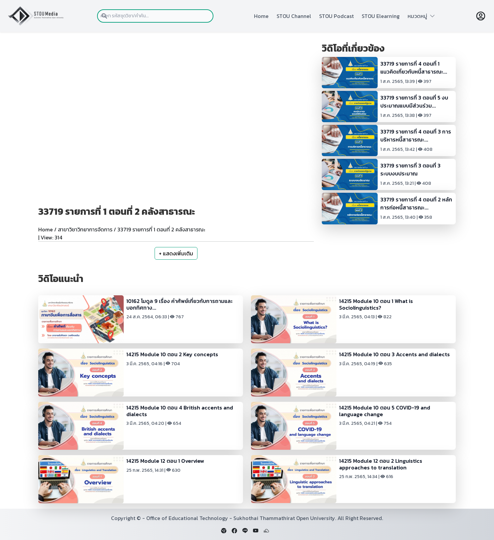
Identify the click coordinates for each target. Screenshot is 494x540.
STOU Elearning (381, 16)
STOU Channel (294, 16)
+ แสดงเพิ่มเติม (176, 253)
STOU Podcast (336, 16)
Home (261, 16)
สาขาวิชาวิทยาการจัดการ (85, 229)
